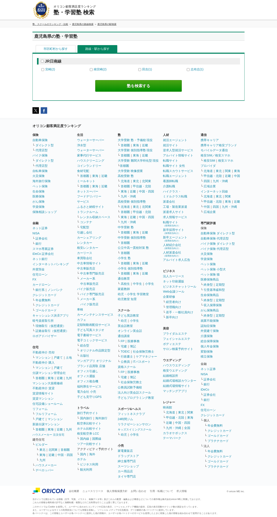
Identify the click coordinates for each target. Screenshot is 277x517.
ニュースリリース (92, 491)
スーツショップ (128, 466)
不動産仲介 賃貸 (43, 388)
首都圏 (40, 378)
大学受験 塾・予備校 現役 (135, 140)
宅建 (124, 346)
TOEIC (125, 351)
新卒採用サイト (173, 231)
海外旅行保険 (41, 181)
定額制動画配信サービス (93, 324)
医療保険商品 (210, 279)
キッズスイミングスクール (134, 429)
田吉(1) (147, 69)
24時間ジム (125, 419)
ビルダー (41, 444)
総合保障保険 (210, 341)
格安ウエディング (175, 370)
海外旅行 (101, 418)
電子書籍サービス (89, 335)
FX (34, 279)
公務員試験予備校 (130, 387)
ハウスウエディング (176, 365)
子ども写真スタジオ (90, 330)
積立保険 (207, 356)
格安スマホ (225, 160)
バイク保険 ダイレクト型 (218, 243)
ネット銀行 (40, 259)
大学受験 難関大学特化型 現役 (138, 160)
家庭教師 (124, 289)
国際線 (96, 438)
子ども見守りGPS (89, 397)
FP (123, 341)
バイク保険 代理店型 (215, 249)
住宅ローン (40, 274)
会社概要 (74, 491)
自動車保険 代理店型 (215, 238)
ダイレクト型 (44, 145)
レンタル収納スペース (95, 217)
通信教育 (124, 278)
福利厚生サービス (89, 386)
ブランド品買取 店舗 (91, 366)
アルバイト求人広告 (176, 260)
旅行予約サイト (87, 413)
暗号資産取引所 (43, 320)
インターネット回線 (214, 191)
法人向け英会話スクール (134, 392)
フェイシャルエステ (176, 338)
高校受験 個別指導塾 (132, 201)
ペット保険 (40, 186)
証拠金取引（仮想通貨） (52, 331)
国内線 (84, 438)
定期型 (220, 284)
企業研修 (169, 296)
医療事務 (133, 341)
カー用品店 (125, 471)
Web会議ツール (173, 291)
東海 (51, 378)
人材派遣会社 (172, 254)
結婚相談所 (170, 375)
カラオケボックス (175, 433)
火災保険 (38, 176)
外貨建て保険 (210, 331)
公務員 (125, 361)
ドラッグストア (128, 456)
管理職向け (173, 307)
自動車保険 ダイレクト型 (218, 233)
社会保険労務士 (143, 351)
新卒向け (172, 317)
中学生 (137, 283)
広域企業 (210, 186)
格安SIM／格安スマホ (215, 155)
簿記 (133, 346)
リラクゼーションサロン (134, 424)
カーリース (84, 253)
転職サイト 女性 (174, 165)
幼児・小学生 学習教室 (133, 294)
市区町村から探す (55, 48)
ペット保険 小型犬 (213, 269)
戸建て (58, 357)
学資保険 (38, 206)
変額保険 (207, 351)
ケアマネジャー (146, 356)
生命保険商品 (210, 295)
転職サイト (170, 160)
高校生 (125, 283)
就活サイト (170, 145)
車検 (80, 309)
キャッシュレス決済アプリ (50, 315)
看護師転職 (170, 181)
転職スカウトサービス (178, 171)
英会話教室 (125, 326)
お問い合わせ (138, 491)
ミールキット (86, 181)
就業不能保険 (210, 320)
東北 (42, 449)
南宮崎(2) (100, 69)
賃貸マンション (43, 398)
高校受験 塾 (126, 176)
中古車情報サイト (89, 263)
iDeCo (205, 389)
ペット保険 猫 (210, 274)
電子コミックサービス (92, 340)
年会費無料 (43, 300)
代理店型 (41, 150)
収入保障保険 (213, 305)
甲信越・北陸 (142, 186)
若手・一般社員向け (179, 312)
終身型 (208, 284)
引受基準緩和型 (214, 290)
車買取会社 (84, 258)
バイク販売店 (86, 289)
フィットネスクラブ (131, 414)
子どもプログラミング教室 (136, 397)
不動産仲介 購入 (43, 362)
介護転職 (169, 186)
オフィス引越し (87, 371)
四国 (207, 181)
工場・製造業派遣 (175, 206)
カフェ (81, 320)
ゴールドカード (46, 310)
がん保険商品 (210, 310)
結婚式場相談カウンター (179, 380)
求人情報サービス (175, 217)
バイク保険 (40, 155)
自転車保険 (40, 171)
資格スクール (127, 367)
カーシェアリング (89, 237)
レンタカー (84, 242)
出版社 (84, 355)
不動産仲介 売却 (43, 352)
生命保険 (38, 191)
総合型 (84, 345)
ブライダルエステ (175, 333)
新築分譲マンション (46, 424)
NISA (36, 233)
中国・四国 (65, 455)
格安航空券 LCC (88, 433)
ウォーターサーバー (90, 140)
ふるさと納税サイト (90, 206)
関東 (190, 412)
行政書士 (127, 356)
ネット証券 (40, 228)
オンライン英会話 (130, 331)
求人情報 (181, 491)
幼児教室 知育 (127, 299)
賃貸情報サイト (43, 393)
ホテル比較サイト (89, 428)
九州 (69, 378)
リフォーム (40, 409)
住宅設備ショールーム (47, 403)
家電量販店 (125, 450)
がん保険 (38, 201)
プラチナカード (218, 441)
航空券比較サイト (89, 423)
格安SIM (209, 160)
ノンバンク (55, 290)
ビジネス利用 (89, 464)
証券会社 (41, 238)
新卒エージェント (175, 239)
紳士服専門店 (127, 461)
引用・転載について (161, 491)
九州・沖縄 (128, 196)
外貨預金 (38, 269)
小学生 (149, 283)
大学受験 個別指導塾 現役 (135, 150)
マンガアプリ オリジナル (94, 361)
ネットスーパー (87, 191)
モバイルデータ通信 (214, 150)
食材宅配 (83, 171)
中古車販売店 (86, 268)
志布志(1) (197, 69)
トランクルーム (87, 212)
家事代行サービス (89, 155)
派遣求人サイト (173, 212)
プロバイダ (208, 165)
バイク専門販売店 (92, 294)
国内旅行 (86, 418)
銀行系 (40, 290)
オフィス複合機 (87, 381)
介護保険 (207, 336)
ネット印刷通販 (173, 281)
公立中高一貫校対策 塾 (133, 247)
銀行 (38, 243)
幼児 (124, 320)
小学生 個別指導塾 (130, 268)
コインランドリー (89, 165)
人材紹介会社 (172, 246)
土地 (69, 357)
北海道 (125, 181)
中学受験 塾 (126, 227)
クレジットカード (44, 295)
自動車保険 (40, 140)
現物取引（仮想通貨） (50, 326)
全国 (187, 428)
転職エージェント (175, 176)
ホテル (81, 459)
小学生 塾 (124, 258)
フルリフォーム (46, 414)
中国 (237, 176)
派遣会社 (169, 201)
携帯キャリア (210, 140)
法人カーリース (173, 276)
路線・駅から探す (97, 48)
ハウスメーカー (46, 465)
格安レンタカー (87, 247)
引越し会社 (84, 232)
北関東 (53, 449)
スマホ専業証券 (43, 249)
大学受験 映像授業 (130, 171)
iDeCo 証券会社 (43, 253)
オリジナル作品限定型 (95, 350)
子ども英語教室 (128, 315)
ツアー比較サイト (89, 444)
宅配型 (84, 227)
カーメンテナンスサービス (95, 314)
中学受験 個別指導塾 (132, 237)
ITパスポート (142, 361)
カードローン (41, 284)
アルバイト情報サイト (178, 155)
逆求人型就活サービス (178, 150)
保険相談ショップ (44, 212)
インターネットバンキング (50, 264)
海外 (92, 454)
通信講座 (124, 336)
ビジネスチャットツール (179, 286)
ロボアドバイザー (44, 336)
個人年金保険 (210, 346)
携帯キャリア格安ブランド (219, 145)
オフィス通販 (86, 376)
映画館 (167, 407)
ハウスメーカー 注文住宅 (48, 434)
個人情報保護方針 (117, 491)
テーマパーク (172, 438)
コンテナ (86, 222)
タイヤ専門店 (127, 476)
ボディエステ (172, 344)
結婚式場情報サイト (176, 386)
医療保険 (38, 196)
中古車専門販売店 (92, 273)
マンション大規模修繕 (47, 383)
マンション (43, 357)
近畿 (60, 378)
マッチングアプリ (175, 391)
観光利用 (86, 469)
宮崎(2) (50, 69)
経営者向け (173, 302)
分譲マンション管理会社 (49, 373)
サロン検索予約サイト (178, 349)
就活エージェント (175, 140)
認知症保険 (208, 326)
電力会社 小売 (86, 391)
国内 (83, 454)
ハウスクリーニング (90, 160)
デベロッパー (44, 470)
